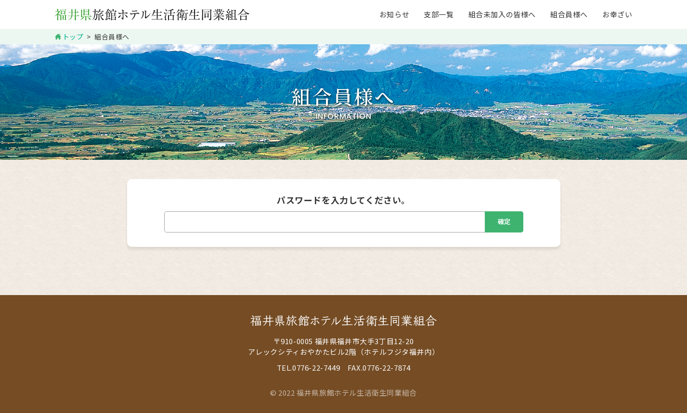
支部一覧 (439, 14)
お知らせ (394, 14)
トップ (73, 36)
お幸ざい (617, 14)
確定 (504, 221)
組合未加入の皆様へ (502, 14)
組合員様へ (569, 14)
